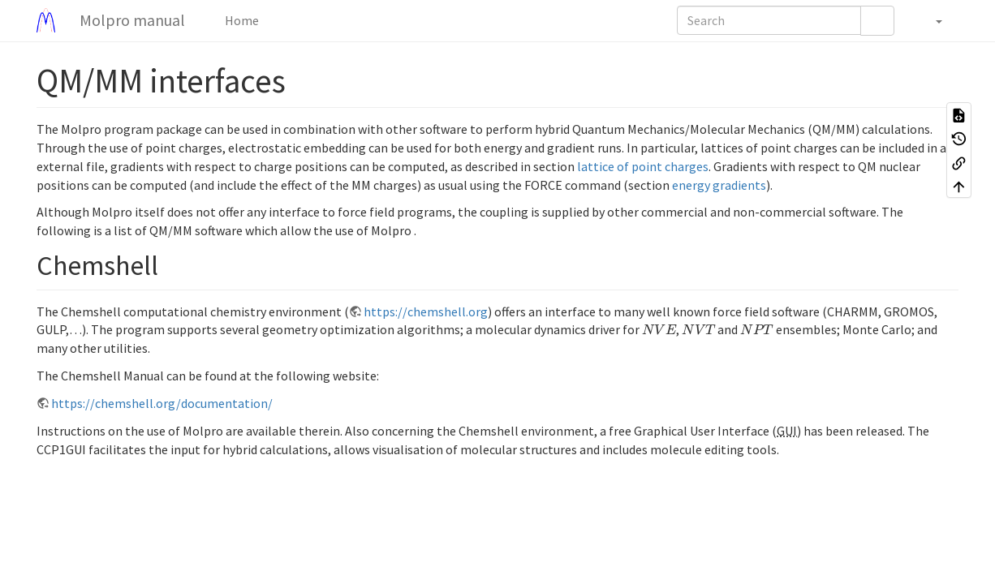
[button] (930, 20)
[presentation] (659, 330)
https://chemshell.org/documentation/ (162, 403)
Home (240, 20)
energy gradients (719, 185)
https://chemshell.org (426, 311)
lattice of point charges (643, 166)
